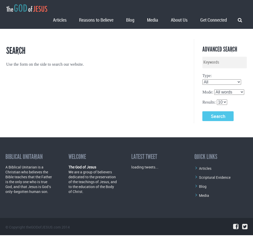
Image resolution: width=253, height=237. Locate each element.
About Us (179, 20)
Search (218, 116)
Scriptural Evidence (215, 177)
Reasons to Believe (96, 20)
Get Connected (213, 20)
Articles (60, 20)
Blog (130, 20)
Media (152, 20)
